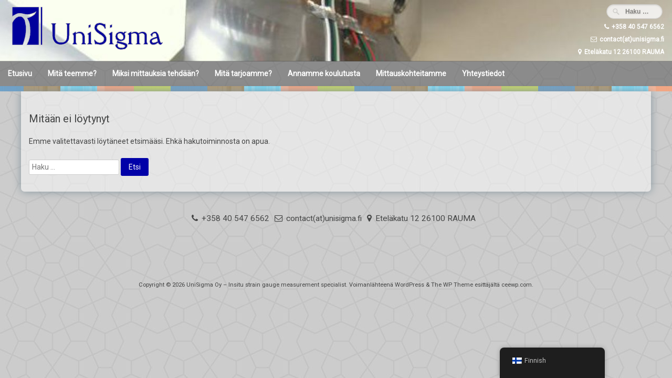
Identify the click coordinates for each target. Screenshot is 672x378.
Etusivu (20, 73)
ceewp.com (516, 284)
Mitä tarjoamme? (243, 73)
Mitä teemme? (72, 73)
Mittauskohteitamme (411, 73)
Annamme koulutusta (324, 73)
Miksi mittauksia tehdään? (155, 73)
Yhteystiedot (483, 73)
